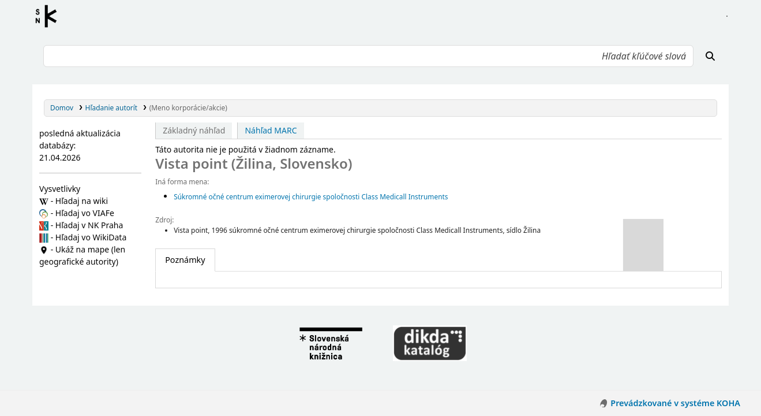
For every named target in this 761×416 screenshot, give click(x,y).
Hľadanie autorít (111, 107)
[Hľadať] (710, 56)
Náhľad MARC (271, 130)
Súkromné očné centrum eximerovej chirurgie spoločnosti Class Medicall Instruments (311, 196)
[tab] (185, 260)
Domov (61, 107)
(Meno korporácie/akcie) (188, 107)
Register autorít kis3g (49, 16)
